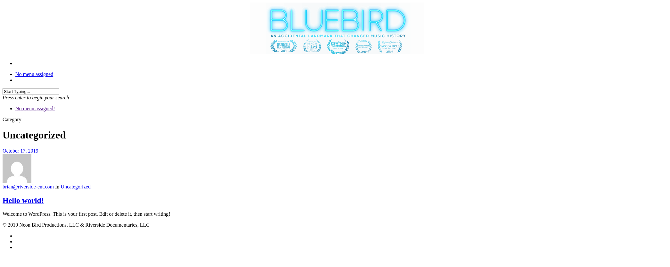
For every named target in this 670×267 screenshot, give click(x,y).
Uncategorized (75, 186)
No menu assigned (34, 74)
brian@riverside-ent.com (28, 186)
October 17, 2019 (20, 151)
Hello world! (23, 200)
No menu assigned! (35, 108)
